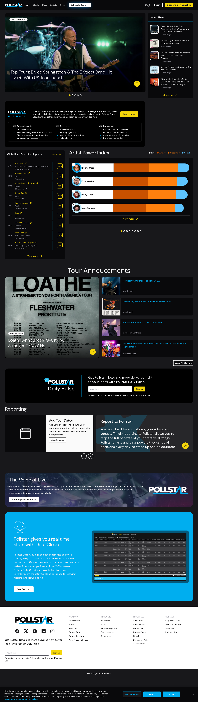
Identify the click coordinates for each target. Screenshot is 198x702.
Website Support (173, 645)
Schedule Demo (80, 5)
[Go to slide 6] (135, 252)
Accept (171, 694)
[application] (131, 209)
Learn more (129, 135)
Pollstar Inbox (171, 653)
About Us (73, 649)
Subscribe (105, 642)
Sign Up (139, 410)
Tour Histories (107, 653)
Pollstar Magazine (109, 649)
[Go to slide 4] (78, 116)
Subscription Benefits (179, 4)
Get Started (23, 610)
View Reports (57, 461)
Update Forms (139, 653)
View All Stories (183, 384)
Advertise (169, 649)
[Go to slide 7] (138, 252)
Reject (152, 694)
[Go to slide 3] (75, 116)
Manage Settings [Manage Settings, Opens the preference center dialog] (132, 694)
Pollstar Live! (74, 642)
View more (170, 116)
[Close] (194, 694)
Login (157, 4)
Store (71, 645)
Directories (106, 657)
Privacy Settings (76, 657)
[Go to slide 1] (70, 116)
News (103, 645)
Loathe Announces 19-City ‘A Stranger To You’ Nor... (36, 364)
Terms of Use (144, 416)
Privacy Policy (128, 416)
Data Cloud (138, 649)
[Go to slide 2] (72, 116)
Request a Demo (173, 642)
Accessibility (139, 665)
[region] (99, 694)
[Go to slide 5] (81, 116)
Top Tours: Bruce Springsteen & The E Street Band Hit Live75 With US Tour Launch (61, 96)
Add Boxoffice (139, 645)
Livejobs (137, 657)
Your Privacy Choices (78, 661)
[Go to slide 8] (140, 252)
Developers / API (140, 661)
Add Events (138, 642)
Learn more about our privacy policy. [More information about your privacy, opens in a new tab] (21, 699)
